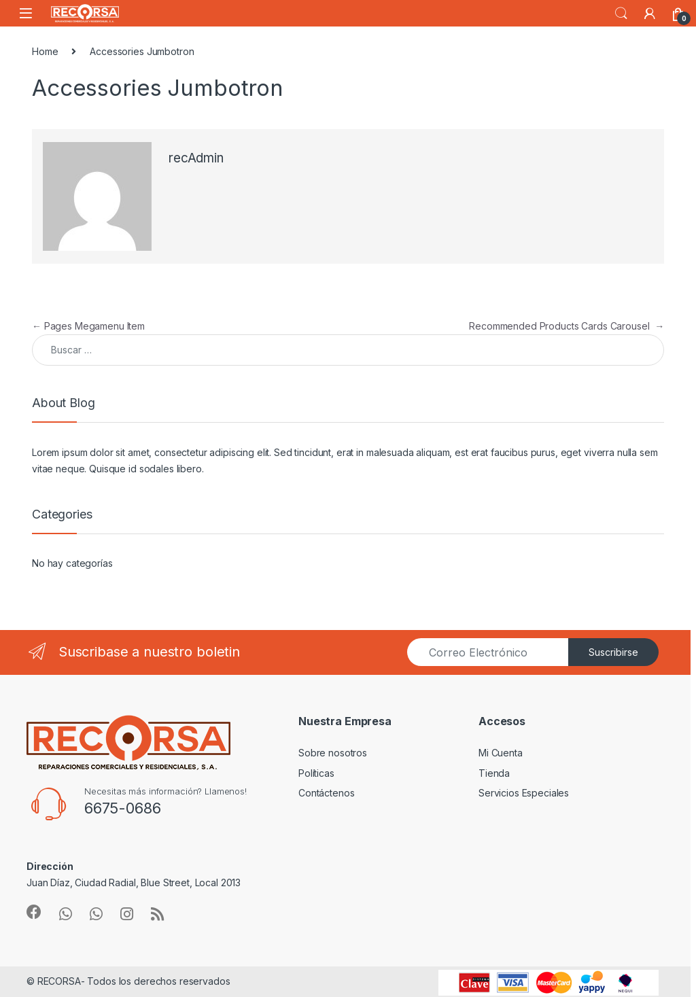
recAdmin (196, 158)
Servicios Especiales (523, 793)
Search (621, 13)
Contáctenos (326, 793)
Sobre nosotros (332, 752)
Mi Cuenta (500, 752)
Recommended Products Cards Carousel (566, 326)
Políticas (316, 773)
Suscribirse (613, 652)
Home (45, 51)
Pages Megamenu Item (88, 326)
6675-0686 (122, 808)
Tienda (494, 773)
